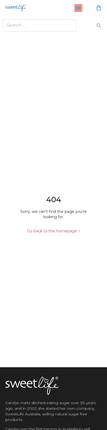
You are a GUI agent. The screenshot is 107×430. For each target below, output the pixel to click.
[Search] (98, 25)
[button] (78, 8)
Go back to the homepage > (53, 231)
